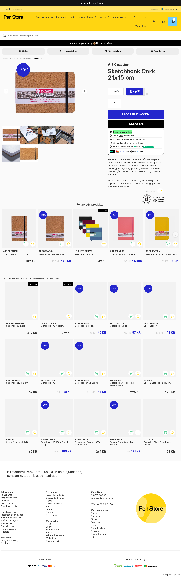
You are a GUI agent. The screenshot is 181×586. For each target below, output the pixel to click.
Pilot (48, 524)
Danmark (95, 516)
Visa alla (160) (53, 541)
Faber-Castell (53, 529)
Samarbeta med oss (11, 517)
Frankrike (95, 522)
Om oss (5, 500)
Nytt (136, 17)
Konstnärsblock (25, 58)
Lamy (49, 526)
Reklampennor (8, 523)
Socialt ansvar (8, 526)
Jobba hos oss (8, 503)
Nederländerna (98, 528)
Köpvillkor (6, 537)
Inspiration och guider (12, 514)
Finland (94, 519)
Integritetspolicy (9, 540)
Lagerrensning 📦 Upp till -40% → (90, 43)
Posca (49, 532)
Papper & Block (95, 17)
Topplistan (159, 51)
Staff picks (51, 515)
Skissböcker (39, 58)
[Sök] (90, 35)
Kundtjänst (154, 9)
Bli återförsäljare (9, 520)
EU (92, 537)
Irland (94, 525)
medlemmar (139, 139)
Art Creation (118, 64)
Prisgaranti (6, 532)
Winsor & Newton (55, 535)
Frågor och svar (9, 497)
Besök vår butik (9, 506)
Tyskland (95, 531)
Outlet (144, 17)
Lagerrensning (118, 17)
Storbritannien (98, 534)
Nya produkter (70, 51)
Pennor (81, 17)
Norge (94, 513)
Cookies (5, 543)
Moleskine (51, 538)
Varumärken (141, 26)
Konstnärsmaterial (45, 17)
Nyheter (50, 512)
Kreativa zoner (8, 529)
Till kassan (135, 123)
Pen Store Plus (8, 512)
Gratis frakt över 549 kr (90, 3)
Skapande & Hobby (66, 17)
